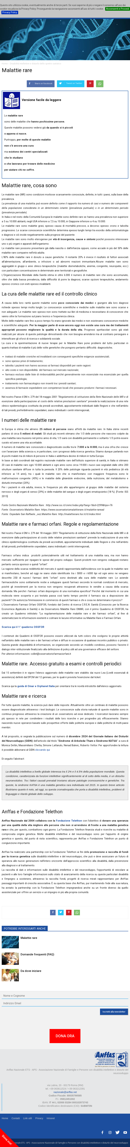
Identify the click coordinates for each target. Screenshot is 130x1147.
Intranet (51, 1118)
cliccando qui (42, 749)
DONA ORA (65, 1036)
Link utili (27, 1118)
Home (5, 1118)
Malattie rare (29, 938)
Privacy (39, 1118)
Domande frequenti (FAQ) (37, 954)
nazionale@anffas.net (65, 1092)
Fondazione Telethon (69, 820)
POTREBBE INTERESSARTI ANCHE (25, 928)
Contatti (15, 1118)
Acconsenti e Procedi (117, 8)
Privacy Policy (9, 12)
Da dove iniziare (31, 971)
